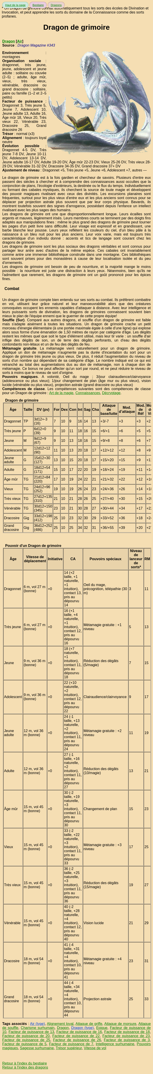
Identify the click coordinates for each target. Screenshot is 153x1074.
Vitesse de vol (95, 1048)
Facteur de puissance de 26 (77, 1040)
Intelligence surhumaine (115, 1044)
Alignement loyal (60, 1024)
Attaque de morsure (120, 1024)
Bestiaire (38, 5)
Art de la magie (61, 393)
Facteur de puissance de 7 (71, 1044)
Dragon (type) (82, 1028)
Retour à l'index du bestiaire (24, 1063)
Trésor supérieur (69, 1048)
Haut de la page (15, 5)
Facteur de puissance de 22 (76, 1036)
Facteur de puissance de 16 (79, 1032)
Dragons (56, 5)
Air (19, 41)
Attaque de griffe (88, 1024)
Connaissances (87, 393)
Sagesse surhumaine (37, 1048)
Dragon (8, 41)
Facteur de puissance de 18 (127, 1032)
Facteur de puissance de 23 (126, 1036)
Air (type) (37, 1024)
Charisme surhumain (38, 1028)
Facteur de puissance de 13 (31, 1032)
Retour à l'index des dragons (25, 1067)
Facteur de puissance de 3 (127, 1040)
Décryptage (111, 393)
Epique (101, 1028)
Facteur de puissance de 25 (26, 1040)
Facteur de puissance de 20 (26, 1036)
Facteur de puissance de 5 (24, 1044)
